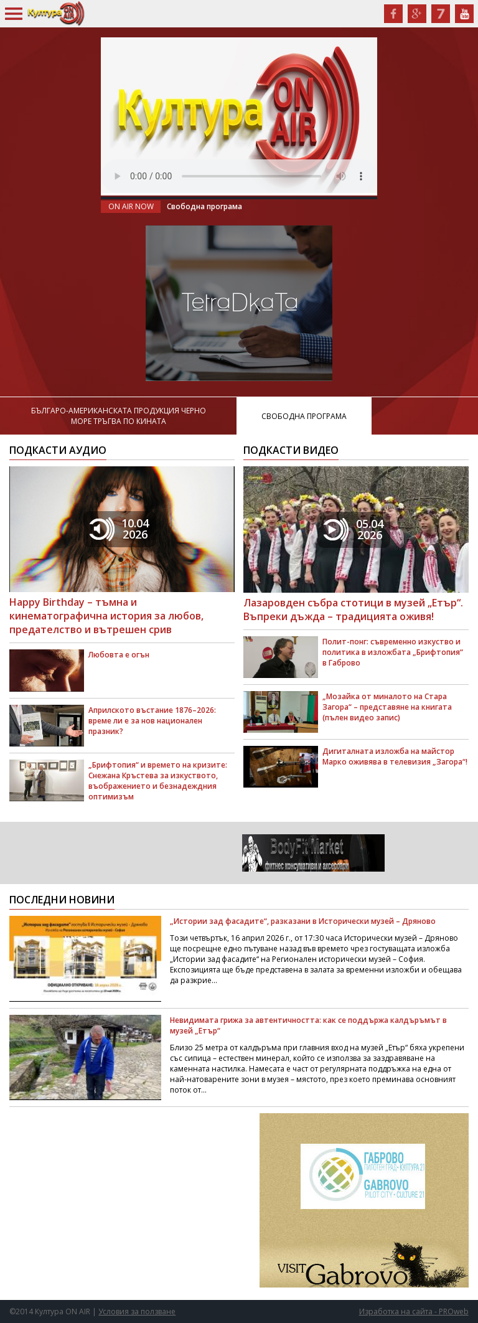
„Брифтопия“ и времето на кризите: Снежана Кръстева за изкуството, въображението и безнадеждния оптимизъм (157, 781)
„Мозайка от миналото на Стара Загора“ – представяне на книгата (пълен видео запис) (387, 707)
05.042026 (353, 529)
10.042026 (119, 529)
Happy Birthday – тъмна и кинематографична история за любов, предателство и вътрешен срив (106, 615)
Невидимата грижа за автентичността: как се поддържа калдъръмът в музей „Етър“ (308, 1025)
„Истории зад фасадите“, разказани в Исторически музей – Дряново (303, 921)
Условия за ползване (137, 1311)
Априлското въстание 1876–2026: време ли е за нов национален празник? (152, 721)
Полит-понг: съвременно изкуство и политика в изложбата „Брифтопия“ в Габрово (392, 652)
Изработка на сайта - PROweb (414, 1311)
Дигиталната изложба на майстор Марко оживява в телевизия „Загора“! (394, 756)
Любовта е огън (118, 654)
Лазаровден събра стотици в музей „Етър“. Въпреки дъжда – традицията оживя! (353, 609)
